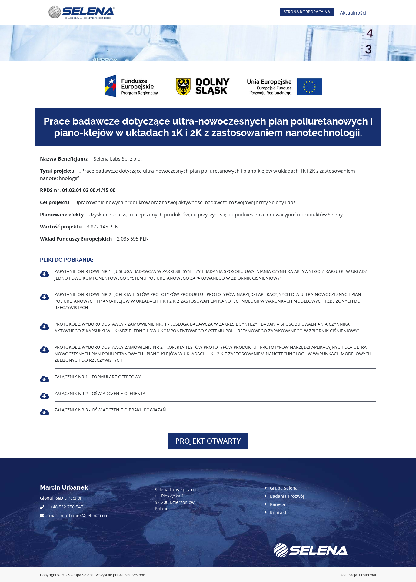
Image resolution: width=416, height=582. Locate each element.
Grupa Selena (284, 488)
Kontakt (278, 512)
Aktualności (353, 12)
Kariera (277, 504)
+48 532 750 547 (66, 507)
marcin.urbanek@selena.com (78, 515)
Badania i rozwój (287, 496)
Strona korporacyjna (307, 12)
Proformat (367, 574)
